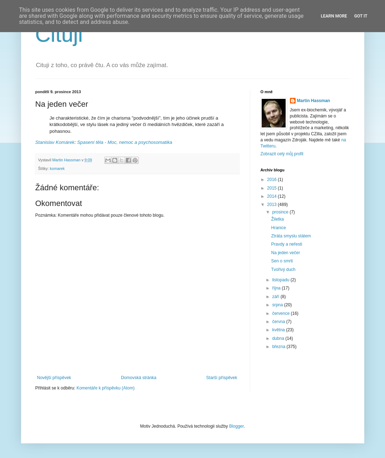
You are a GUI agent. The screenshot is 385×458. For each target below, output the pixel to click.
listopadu (281, 279)
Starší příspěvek (221, 377)
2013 (272, 204)
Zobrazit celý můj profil (282, 153)
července (281, 313)
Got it (360, 16)
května (279, 329)
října (277, 288)
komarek (57, 168)
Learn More (334, 16)
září (276, 296)
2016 (272, 179)
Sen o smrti (282, 260)
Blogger (236, 426)
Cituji (59, 34)
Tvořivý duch (283, 269)
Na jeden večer (285, 252)
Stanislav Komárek (55, 142)
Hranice (278, 227)
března (279, 346)
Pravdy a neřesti (286, 244)
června (279, 321)
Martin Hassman (313, 100)
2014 (272, 196)
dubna (278, 338)
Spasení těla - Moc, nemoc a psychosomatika (124, 142)
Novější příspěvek (54, 377)
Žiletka (277, 219)
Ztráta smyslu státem (291, 235)
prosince (281, 212)
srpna (278, 304)
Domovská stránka (138, 377)
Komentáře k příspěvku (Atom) (105, 388)
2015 (272, 188)
